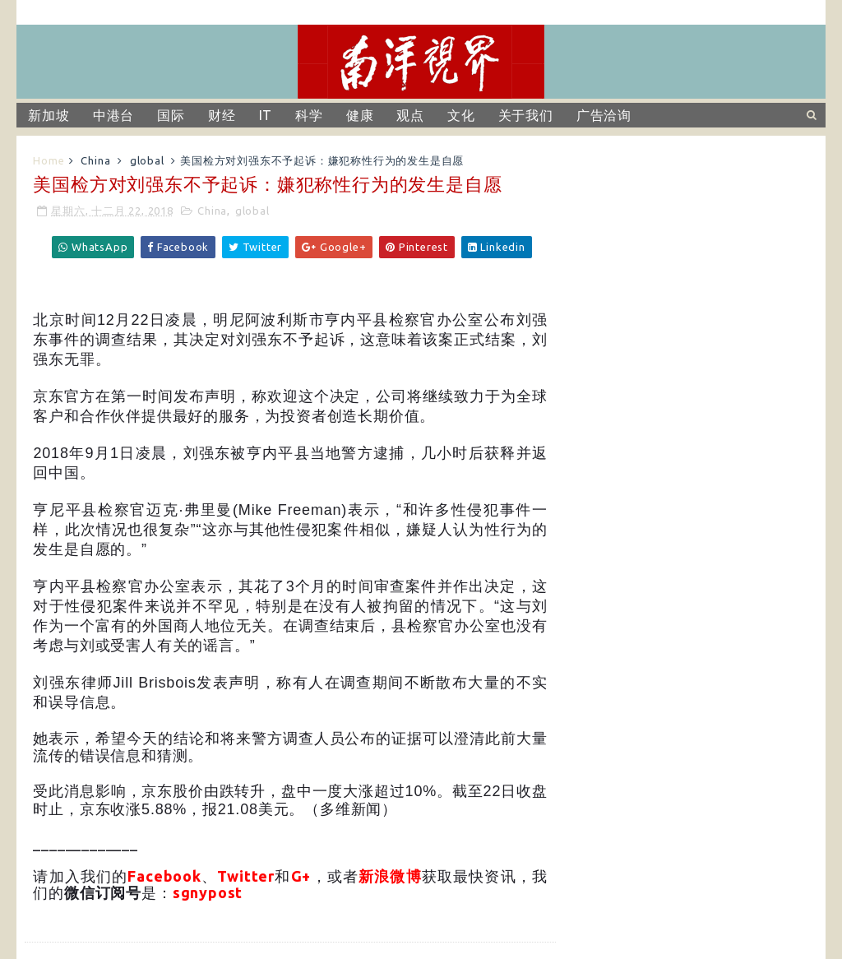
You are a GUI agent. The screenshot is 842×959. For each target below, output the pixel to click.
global (147, 160)
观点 (410, 115)
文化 (461, 115)
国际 (171, 115)
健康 (360, 115)
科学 (309, 115)
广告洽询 (604, 115)
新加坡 (48, 115)
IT (266, 115)
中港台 (113, 115)
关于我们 (525, 115)
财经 (222, 115)
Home (48, 160)
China (95, 160)
